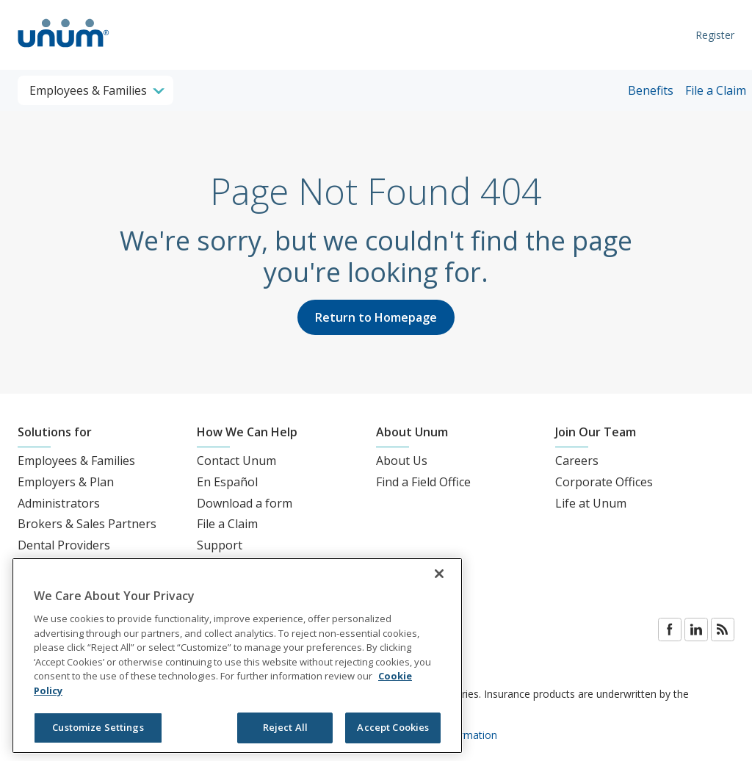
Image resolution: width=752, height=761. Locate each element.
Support (219, 545)
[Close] (439, 574)
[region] (237, 656)
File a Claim (715, 90)
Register (714, 35)
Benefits (650, 90)
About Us (401, 460)
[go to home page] (63, 49)
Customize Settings (97, 727)
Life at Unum (590, 503)
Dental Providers (64, 545)
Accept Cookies (393, 727)
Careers (577, 460)
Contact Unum (236, 460)
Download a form (244, 503)
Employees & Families (76, 460)
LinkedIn (696, 629)
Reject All (285, 727)
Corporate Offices (604, 482)
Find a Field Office (423, 482)
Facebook (670, 629)
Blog (722, 629)
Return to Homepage (376, 317)
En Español (227, 482)
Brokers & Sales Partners (87, 524)
